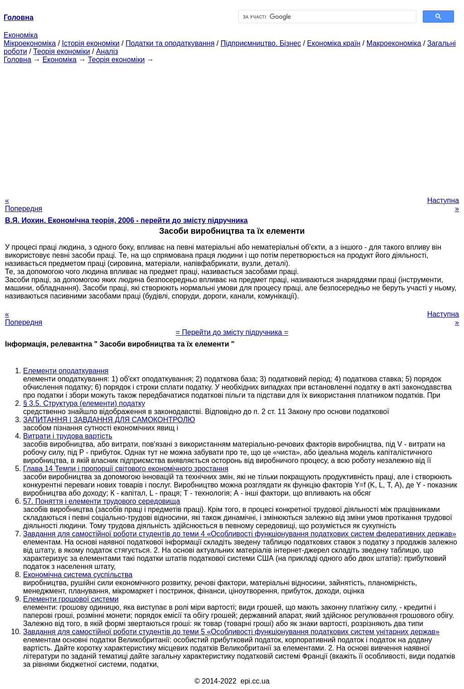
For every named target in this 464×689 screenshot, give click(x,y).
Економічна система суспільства (77, 574)
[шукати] (326, 17)
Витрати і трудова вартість (67, 436)
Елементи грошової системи (71, 599)
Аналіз (107, 51)
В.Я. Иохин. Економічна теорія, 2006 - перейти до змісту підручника (126, 220)
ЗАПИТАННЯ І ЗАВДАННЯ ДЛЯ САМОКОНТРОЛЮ (109, 420)
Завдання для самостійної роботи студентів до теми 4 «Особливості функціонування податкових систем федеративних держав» (239, 534)
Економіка (21, 35)
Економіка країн (334, 43)
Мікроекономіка (30, 43)
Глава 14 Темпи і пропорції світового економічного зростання (125, 468)
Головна (17, 59)
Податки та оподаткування (170, 43)
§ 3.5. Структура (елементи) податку (84, 403)
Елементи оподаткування (65, 371)
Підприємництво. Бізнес (261, 43)
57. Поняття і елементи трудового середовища (101, 501)
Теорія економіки (61, 51)
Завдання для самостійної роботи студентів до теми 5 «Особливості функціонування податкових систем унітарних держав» (231, 632)
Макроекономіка (394, 43)
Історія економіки (91, 43)
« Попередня (23, 204)
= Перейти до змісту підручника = (232, 332)
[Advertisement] (232, 127)
